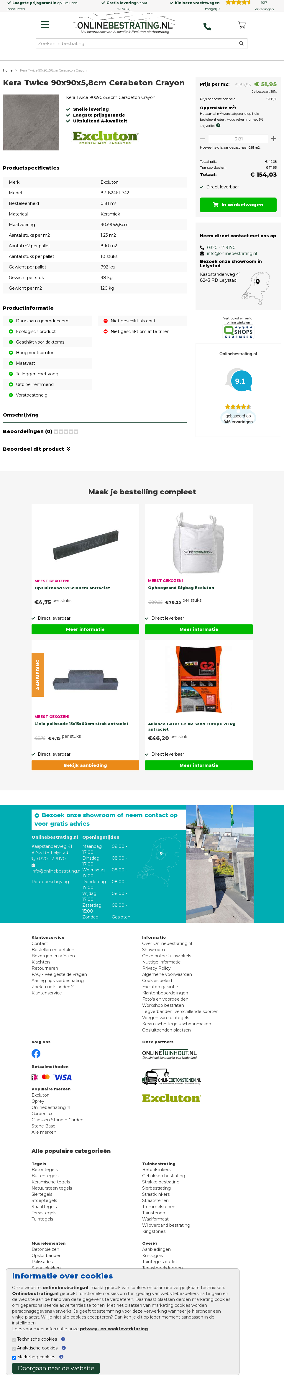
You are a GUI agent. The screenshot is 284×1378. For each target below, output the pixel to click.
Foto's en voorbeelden (165, 1011)
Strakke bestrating (161, 1193)
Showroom (153, 961)
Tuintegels (42, 1230)
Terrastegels (44, 1224)
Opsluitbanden (47, 1267)
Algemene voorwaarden (167, 986)
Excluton (70, 3)
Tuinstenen (153, 1224)
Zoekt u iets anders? (53, 998)
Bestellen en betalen (53, 961)
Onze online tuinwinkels (166, 967)
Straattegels (44, 1218)
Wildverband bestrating (166, 1237)
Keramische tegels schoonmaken (176, 1035)
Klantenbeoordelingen (165, 1004)
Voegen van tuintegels (165, 1029)
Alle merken (44, 1144)
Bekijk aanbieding (85, 777)
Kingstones (153, 1243)
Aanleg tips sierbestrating (58, 992)
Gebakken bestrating (163, 1187)
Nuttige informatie (161, 973)
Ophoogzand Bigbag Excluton (181, 599)
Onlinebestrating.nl (51, 1119)
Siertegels (42, 1206)
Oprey (38, 1113)
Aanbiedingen (156, 1261)
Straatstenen (155, 1212)
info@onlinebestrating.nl (229, 253)
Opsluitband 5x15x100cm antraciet (72, 599)
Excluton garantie (160, 998)
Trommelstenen (158, 1218)
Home (7, 70)
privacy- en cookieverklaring (114, 1328)
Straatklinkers (156, 1206)
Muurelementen (48, 1255)
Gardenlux (42, 1125)
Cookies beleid (157, 992)
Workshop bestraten (163, 1017)
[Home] (124, 23)
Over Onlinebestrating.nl (167, 955)
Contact (40, 955)
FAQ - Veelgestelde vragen (59, 986)
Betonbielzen (45, 1261)
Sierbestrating (156, 1200)
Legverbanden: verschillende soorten (180, 1023)
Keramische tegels (51, 1193)
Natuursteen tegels (52, 1200)
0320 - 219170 (218, 247)
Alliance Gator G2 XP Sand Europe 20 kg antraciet (192, 738)
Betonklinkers (156, 1181)
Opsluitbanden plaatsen (166, 1041)
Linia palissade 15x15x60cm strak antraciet (82, 735)
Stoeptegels (44, 1212)
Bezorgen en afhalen (53, 967)
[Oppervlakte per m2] (237, 139)
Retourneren (45, 980)
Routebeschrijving (50, 893)
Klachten (41, 973)
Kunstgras (152, 1267)
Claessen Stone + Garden (57, 1131)
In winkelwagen (237, 205)
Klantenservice (47, 1004)
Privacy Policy (156, 980)
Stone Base (43, 1137)
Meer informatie (85, 641)
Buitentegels (45, 1187)
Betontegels (45, 1181)
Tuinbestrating (158, 1175)
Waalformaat (155, 1230)
